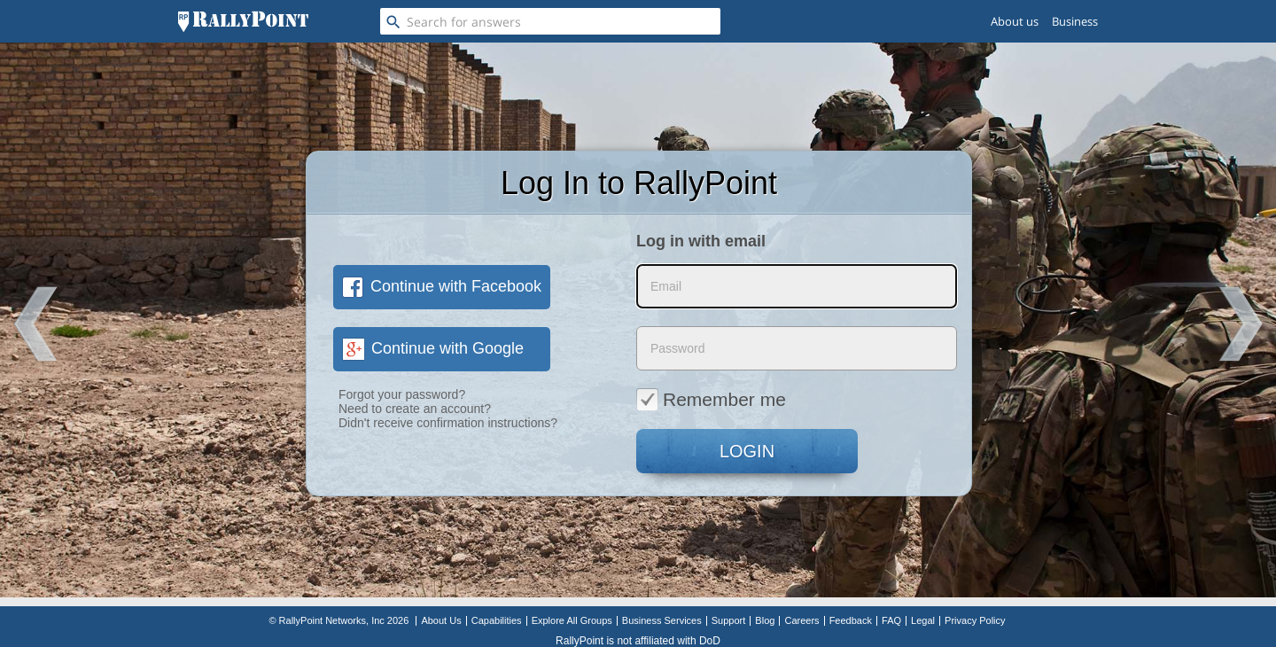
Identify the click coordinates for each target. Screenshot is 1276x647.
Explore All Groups (572, 620)
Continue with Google (433, 348)
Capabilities (496, 620)
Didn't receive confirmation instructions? (447, 423)
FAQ (891, 620)
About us (1015, 21)
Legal (923, 620)
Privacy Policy (975, 620)
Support (729, 620)
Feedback (850, 620)
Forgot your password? (401, 394)
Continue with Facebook (441, 286)
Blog (764, 620)
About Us (441, 620)
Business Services (662, 620)
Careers (801, 620)
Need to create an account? (414, 408)
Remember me (711, 398)
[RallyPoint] (243, 21)
